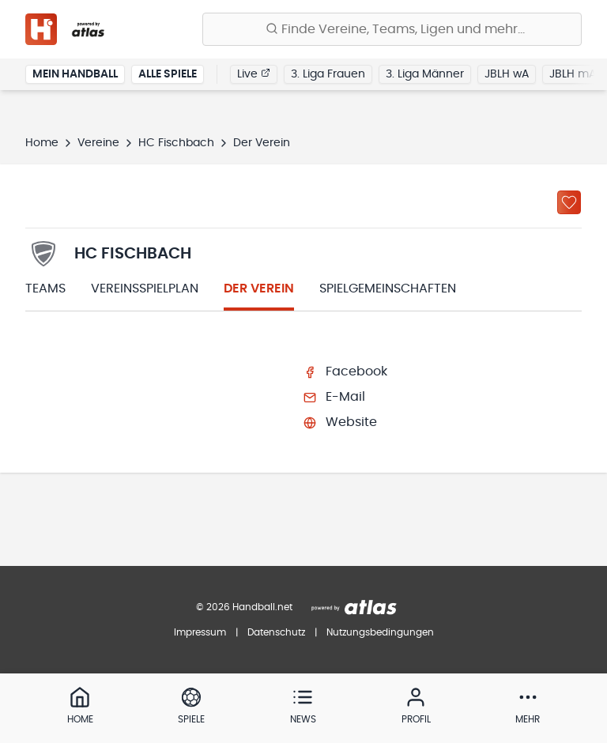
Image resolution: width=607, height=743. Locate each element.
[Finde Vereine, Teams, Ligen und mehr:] (392, 29)
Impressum (200, 632)
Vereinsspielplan (144, 288)
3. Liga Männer (425, 74)
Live (253, 73)
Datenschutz (276, 632)
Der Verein (259, 288)
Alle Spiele (167, 74)
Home (41, 143)
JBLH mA (572, 74)
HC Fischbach (176, 143)
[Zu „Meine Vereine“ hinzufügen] (569, 202)
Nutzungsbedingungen (380, 632)
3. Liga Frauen (328, 74)
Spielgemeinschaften (387, 288)
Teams (45, 288)
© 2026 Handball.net (244, 607)
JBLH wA (506, 74)
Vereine (98, 143)
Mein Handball (75, 74)
